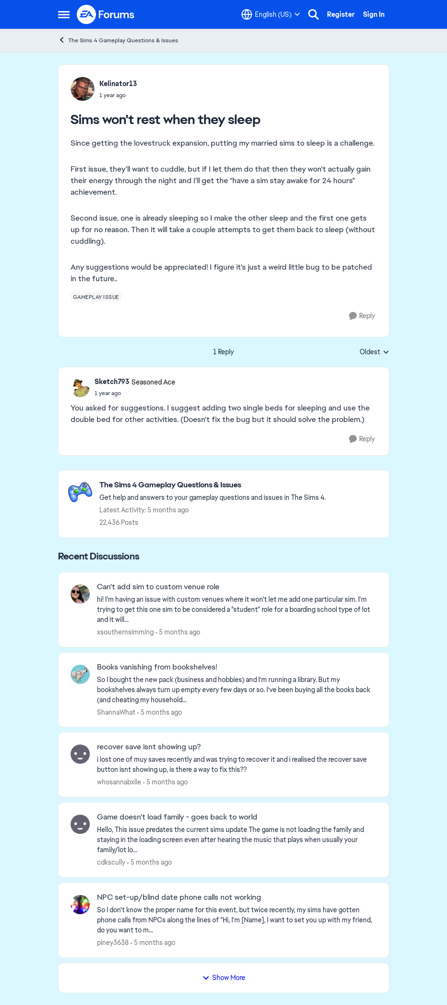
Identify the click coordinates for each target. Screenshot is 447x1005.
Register (341, 14)
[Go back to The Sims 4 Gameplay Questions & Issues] (212, 485)
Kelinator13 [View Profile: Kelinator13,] (118, 83)
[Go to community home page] (106, 14)
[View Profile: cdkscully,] (80, 824)
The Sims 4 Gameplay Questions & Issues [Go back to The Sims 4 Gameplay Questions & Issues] (118, 40)
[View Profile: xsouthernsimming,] (80, 594)
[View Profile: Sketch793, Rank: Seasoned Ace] (80, 387)
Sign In (374, 14)
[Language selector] (270, 14)
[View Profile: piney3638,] (80, 904)
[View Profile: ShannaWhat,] (80, 674)
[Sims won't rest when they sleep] (135, 393)
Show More (223, 977)
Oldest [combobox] (374, 352)
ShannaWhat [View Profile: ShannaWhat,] (116, 711)
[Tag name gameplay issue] (96, 297)
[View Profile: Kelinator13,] (83, 89)
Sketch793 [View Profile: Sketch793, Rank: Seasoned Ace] (112, 381)
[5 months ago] (178, 632)
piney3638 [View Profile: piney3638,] (113, 942)
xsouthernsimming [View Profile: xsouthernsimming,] (125, 632)
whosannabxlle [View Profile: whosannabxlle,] (119, 782)
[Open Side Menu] (63, 14)
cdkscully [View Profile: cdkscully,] (111, 862)
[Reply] (362, 316)
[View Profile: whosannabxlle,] (80, 754)
